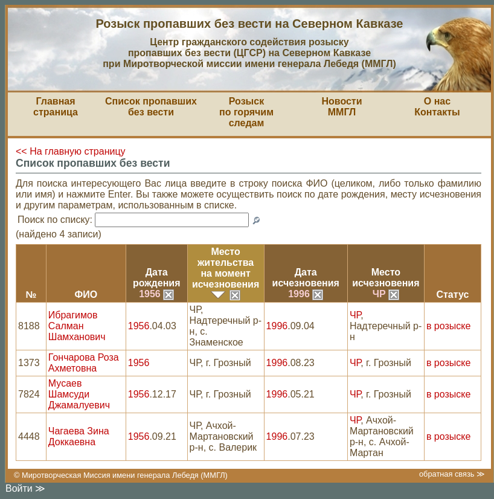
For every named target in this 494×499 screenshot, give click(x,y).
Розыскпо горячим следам (246, 112)
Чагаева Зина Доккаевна (78, 436)
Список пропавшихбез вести (151, 106)
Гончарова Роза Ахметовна (83, 362)
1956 (156, 294)
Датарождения (157, 277)
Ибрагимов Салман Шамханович (77, 326)
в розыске (448, 326)
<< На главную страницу (71, 151)
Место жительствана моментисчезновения (225, 267)
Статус (452, 294)
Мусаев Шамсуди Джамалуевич (79, 394)
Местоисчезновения (385, 277)
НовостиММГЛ (341, 106)
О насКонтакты (437, 106)
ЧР (386, 294)
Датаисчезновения (305, 277)
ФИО (85, 294)
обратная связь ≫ (452, 473)
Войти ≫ (25, 488)
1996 (305, 294)
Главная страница (55, 106)
